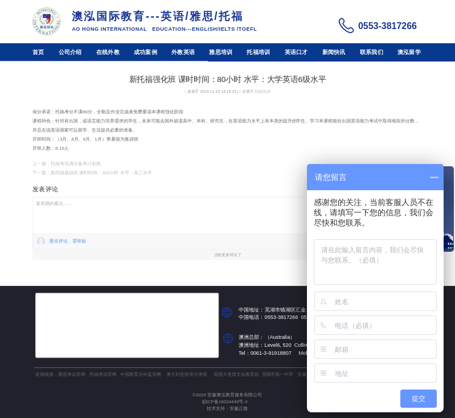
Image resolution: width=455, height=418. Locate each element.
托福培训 (258, 52)
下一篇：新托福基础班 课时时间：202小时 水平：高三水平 (92, 172)
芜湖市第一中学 (278, 373)
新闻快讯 (334, 52)
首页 (38, 52)
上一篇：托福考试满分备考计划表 (66, 163)
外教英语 (183, 52)
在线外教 (108, 52)
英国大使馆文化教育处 (236, 373)
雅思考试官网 (71, 373)
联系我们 (371, 52)
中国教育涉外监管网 (140, 373)
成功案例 (145, 52)
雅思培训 (220, 52)
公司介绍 (70, 52)
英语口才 (296, 52)
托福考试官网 (103, 373)
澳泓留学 (409, 52)
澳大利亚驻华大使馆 (186, 373)
